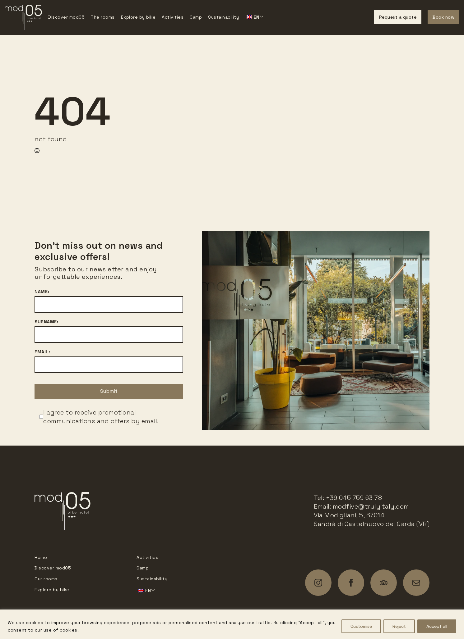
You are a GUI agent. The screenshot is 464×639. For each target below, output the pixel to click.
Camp (196, 17)
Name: (42, 291)
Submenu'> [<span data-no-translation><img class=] (254, 16)
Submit (109, 391)
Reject (399, 626)
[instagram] (318, 582)
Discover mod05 (66, 17)
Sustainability (223, 17)
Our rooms (46, 579)
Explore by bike (138, 17)
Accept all (436, 626)
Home (41, 557)
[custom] (383, 582)
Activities (172, 17)
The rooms (103, 17)
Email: (42, 352)
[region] (232, 624)
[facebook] (351, 582)
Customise (361, 626)
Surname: (46, 321)
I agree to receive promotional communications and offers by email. (101, 416)
